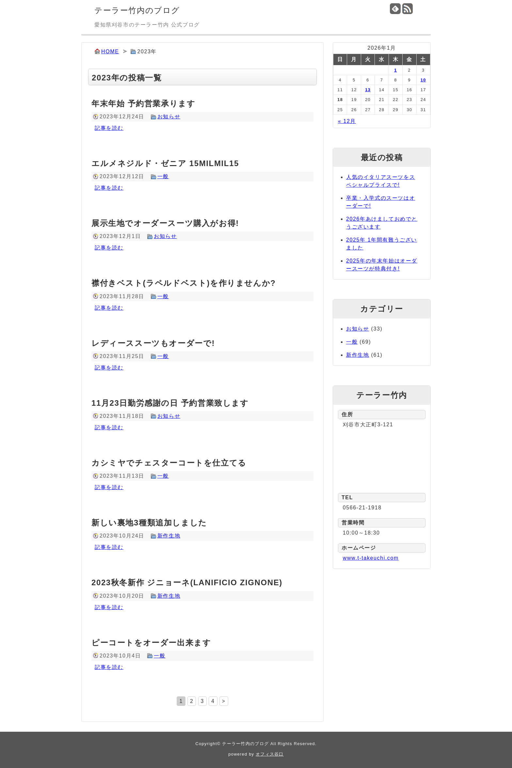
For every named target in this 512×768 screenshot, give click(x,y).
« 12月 (347, 121)
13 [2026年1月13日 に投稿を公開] (368, 89)
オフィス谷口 (270, 754)
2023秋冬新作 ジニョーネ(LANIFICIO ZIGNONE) (186, 582)
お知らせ (168, 116)
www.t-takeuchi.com (371, 558)
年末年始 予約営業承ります (143, 103)
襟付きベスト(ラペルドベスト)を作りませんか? (183, 283)
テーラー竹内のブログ (137, 10)
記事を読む (109, 128)
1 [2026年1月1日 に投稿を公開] (395, 70)
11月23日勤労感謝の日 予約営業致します (170, 403)
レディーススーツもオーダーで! (153, 343)
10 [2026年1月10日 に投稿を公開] (423, 79)
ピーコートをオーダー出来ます (151, 642)
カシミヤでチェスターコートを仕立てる (169, 462)
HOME (110, 51)
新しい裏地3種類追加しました (149, 522)
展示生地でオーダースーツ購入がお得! (165, 223)
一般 (163, 176)
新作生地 (168, 535)
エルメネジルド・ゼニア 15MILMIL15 (165, 163)
